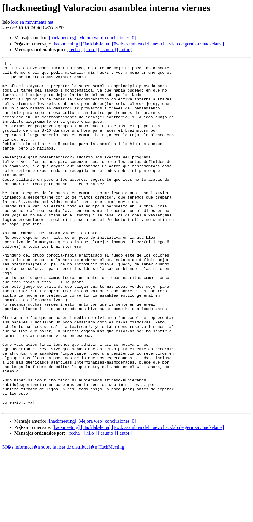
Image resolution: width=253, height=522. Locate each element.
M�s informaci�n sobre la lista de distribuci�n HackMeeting (63, 516)
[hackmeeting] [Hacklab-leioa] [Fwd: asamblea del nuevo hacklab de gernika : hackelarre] (138, 43)
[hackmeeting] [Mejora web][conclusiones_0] (92, 37)
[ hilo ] (90, 49)
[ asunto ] (107, 49)
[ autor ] (124, 49)
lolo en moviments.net (32, 22)
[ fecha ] (74, 49)
